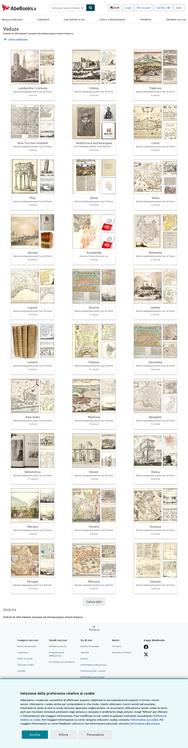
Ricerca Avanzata (12, 19)
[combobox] (67, 7)
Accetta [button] (35, 734)
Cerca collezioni (15, 39)
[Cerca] (90, 7)
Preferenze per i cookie (93, 670)
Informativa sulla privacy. (145, 723)
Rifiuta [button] (63, 734)
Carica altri (94, 602)
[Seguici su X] (146, 654)
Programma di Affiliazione (56, 654)
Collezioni (43, 19)
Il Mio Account (25, 658)
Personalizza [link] (95, 734)
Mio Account (144, 7)
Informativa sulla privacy (94, 664)
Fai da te (116, 646)
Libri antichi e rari (74, 19)
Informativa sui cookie (93, 677)
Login (128, 7)
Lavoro (84, 658)
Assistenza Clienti (121, 652)
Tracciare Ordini (25, 664)
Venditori (145, 19)
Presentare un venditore (62, 661)
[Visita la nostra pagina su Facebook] (146, 647)
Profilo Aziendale (90, 646)
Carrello (21, 670)
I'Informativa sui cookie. (144, 719)
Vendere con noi (176, 19)
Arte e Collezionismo (112, 19)
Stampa (85, 652)
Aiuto (179, 7)
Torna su (94, 629)
